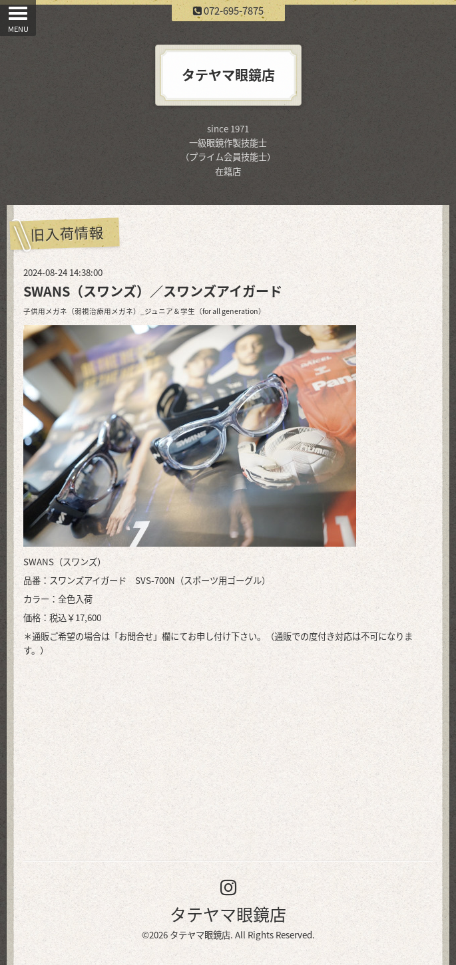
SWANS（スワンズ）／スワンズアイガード (152, 291)
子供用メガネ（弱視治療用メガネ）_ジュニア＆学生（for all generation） (144, 311)
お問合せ (135, 636)
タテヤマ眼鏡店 (228, 914)
